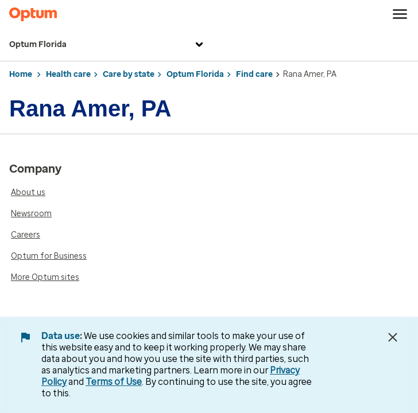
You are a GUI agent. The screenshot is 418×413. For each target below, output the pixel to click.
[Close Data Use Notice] (393, 337)
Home (20, 74)
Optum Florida (107, 45)
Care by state (128, 74)
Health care (68, 74)
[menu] (400, 14)
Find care (254, 74)
